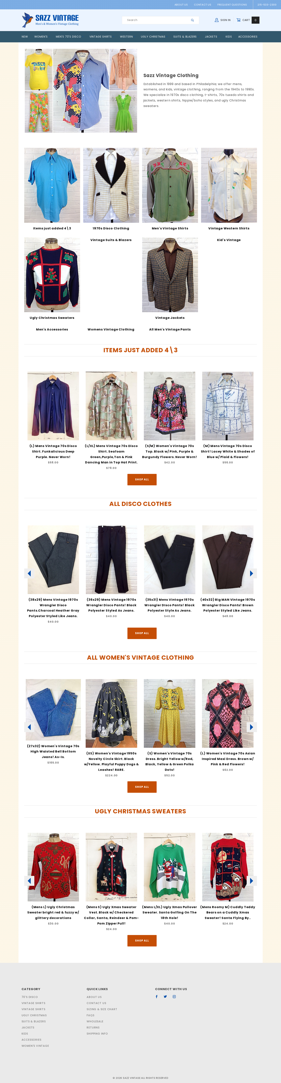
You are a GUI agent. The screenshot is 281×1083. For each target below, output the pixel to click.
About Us (182, 4)
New (25, 36)
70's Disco (29, 987)
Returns (93, 1018)
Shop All (141, 473)
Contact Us (204, 4)
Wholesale (95, 1012)
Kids (229, 36)
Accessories (249, 36)
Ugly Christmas (154, 36)
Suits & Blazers (186, 36)
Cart (248, 20)
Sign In (223, 20)
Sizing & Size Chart (101, 999)
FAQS (90, 1005)
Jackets (212, 36)
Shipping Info (97, 1024)
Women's (42, 36)
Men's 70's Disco (69, 36)
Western (127, 36)
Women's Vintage (35, 1036)
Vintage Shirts (101, 36)
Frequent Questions (232, 4)
